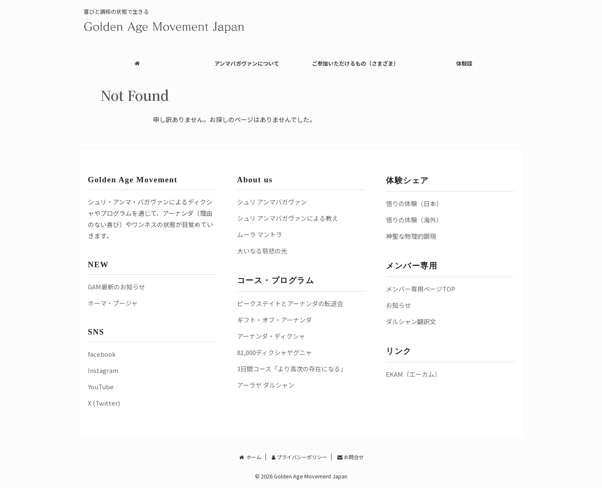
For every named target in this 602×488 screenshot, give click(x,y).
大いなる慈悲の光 (262, 250)
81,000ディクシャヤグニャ (274, 352)
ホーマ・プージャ (113, 303)
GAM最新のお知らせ (116, 286)
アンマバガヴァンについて (246, 63)
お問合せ (350, 456)
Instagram (103, 370)
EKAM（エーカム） (413, 374)
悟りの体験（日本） (414, 203)
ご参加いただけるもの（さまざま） (355, 63)
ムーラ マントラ (259, 234)
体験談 (464, 63)
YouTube (101, 386)
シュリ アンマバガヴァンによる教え (287, 218)
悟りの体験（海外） (414, 219)
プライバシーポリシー (299, 456)
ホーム (249, 456)
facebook (102, 354)
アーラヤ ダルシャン (265, 385)
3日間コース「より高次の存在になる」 (292, 368)
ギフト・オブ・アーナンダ (274, 319)
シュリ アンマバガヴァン (272, 201)
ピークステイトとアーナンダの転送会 (290, 303)
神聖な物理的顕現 (411, 236)
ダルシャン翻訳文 (411, 321)
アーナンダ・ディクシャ (271, 336)
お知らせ (398, 305)
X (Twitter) (104, 403)
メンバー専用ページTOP (420, 288)
